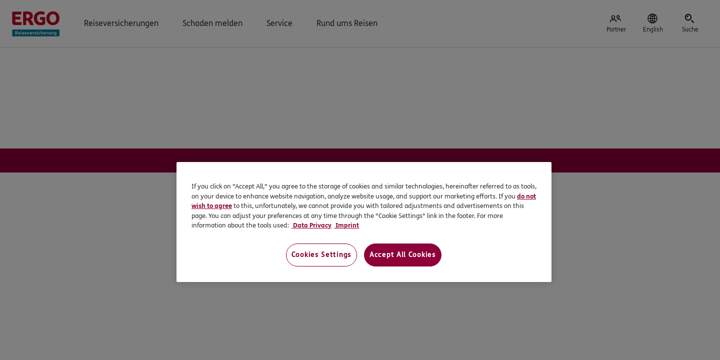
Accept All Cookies (403, 254)
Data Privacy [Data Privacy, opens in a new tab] (312, 226)
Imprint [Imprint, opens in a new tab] (346, 226)
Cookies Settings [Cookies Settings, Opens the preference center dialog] (322, 254)
